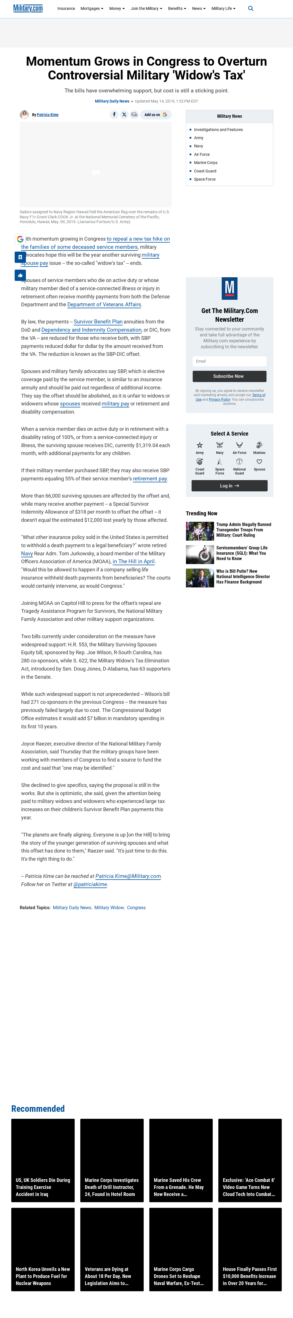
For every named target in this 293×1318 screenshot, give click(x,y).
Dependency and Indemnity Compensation (77, 328)
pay (155, 254)
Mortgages (92, 8)
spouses (68, 402)
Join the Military (147, 8)
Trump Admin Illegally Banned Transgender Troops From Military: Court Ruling (243, 530)
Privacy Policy (219, 399)
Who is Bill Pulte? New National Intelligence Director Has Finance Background (243, 577)
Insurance (66, 8)
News (199, 8)
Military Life (224, 8)
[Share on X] (124, 114)
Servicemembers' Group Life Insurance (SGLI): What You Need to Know (242, 553)
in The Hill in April (130, 560)
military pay (112, 402)
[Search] (247, 8)
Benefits (177, 8)
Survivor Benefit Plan (95, 320)
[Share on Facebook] (114, 114)
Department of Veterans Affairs (101, 303)
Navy (25, 552)
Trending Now (201, 513)
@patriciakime (72, 883)
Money (117, 8)
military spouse (133, 254)
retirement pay (148, 477)
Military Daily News (112, 101)
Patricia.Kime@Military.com (124, 875)
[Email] (134, 114)
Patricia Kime (48, 114)
